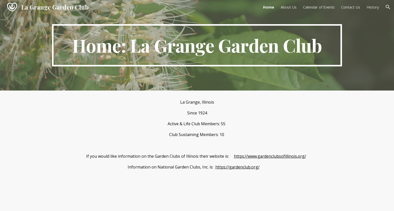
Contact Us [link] (350, 7)
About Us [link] (289, 7)
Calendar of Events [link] (319, 7)
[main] (197, 45)
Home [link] (268, 7)
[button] (388, 7)
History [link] (373, 7)
